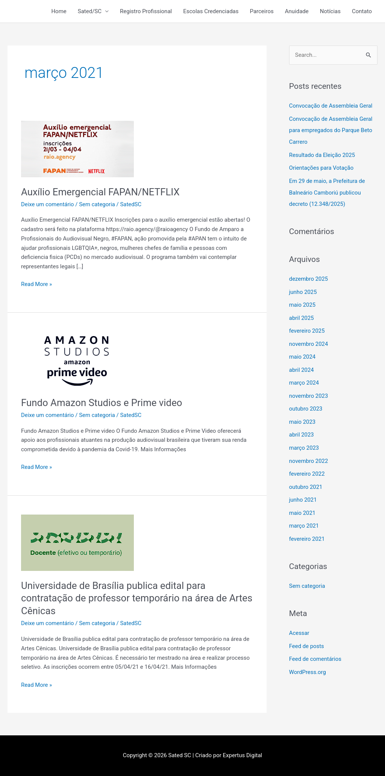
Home (58, 11)
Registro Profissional (146, 11)
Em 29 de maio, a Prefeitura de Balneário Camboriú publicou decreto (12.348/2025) (327, 190)
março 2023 (304, 441)
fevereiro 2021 (307, 530)
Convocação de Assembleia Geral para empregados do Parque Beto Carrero (331, 130)
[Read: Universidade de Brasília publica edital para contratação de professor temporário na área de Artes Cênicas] (77, 542)
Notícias (330, 11)
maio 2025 (302, 301)
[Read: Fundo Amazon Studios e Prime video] (77, 359)
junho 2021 (303, 492)
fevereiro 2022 (307, 467)
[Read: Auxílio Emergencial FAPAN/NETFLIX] (77, 148)
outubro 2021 (306, 479)
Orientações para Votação (321, 166)
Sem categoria (97, 204)
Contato (362, 11)
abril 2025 (301, 314)
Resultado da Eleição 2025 (322, 154)
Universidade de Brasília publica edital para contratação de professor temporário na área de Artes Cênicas (125, 598)
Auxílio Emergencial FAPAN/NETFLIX (101, 192)
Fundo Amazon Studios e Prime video (102, 402)
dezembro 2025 (308, 276)
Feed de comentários (315, 649)
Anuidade (297, 11)
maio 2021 (302, 505)
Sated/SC (90, 11)
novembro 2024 (308, 339)
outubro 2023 (306, 403)
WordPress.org (307, 662)
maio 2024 (302, 352)
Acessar (299, 624)
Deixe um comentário (47, 204)
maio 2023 (302, 416)
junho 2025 (303, 289)
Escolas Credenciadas (210, 11)
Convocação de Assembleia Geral (331, 105)
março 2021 (304, 517)
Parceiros (262, 11)
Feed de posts (306, 636)
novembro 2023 (308, 390)
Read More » (36, 284)
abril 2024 (301, 365)
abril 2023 (301, 428)
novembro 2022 (308, 454)
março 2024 (304, 377)
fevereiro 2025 (307, 327)
